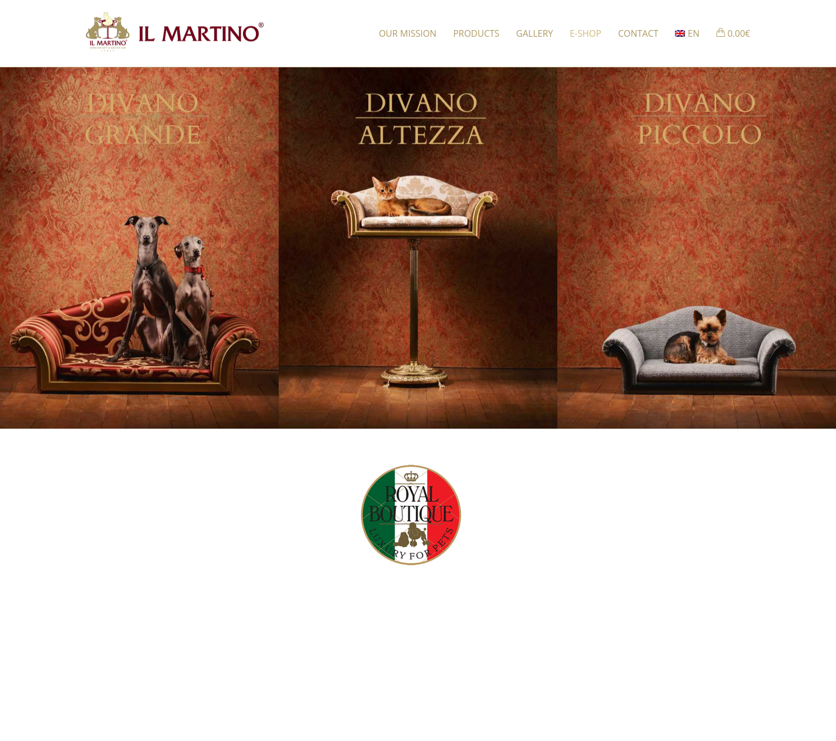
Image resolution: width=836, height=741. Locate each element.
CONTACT (638, 33)
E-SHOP (585, 33)
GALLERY (534, 33)
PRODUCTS (476, 33)
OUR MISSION (408, 33)
